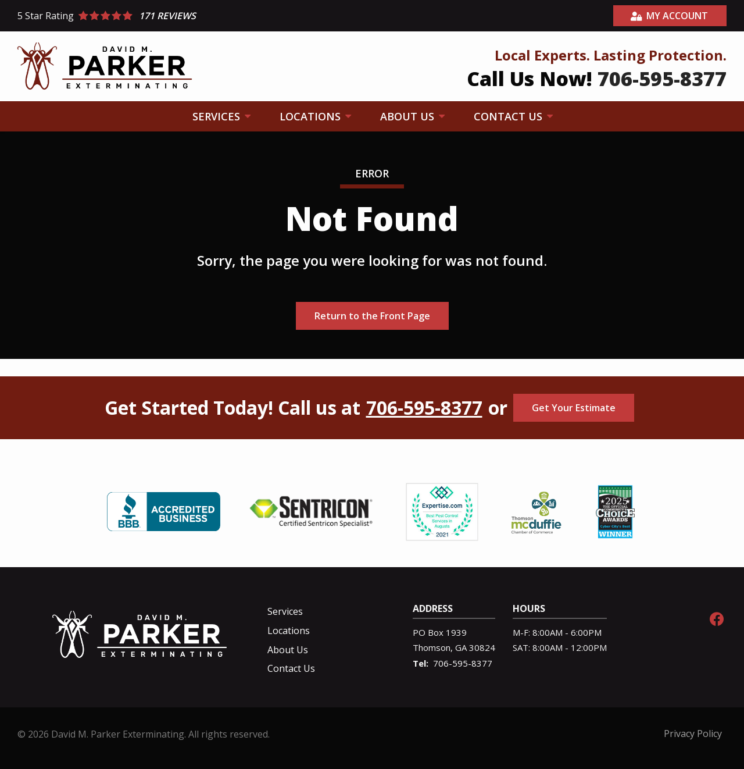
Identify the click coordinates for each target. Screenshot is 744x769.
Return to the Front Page (372, 315)
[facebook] (717, 617)
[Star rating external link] (194, 15)
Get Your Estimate (574, 407)
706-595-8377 (424, 407)
